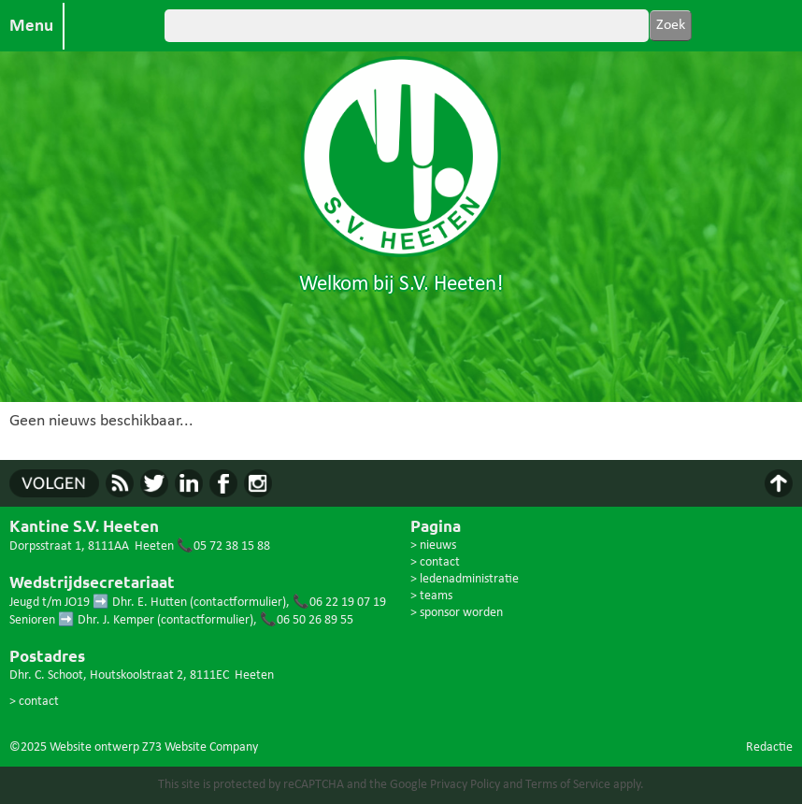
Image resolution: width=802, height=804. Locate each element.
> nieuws (433, 545)
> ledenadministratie (464, 579)
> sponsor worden (456, 613)
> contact (34, 702)
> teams (431, 596)
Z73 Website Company (200, 747)
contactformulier (237, 603)
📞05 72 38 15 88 (223, 546)
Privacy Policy (465, 785)
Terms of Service (567, 785)
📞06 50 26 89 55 (306, 620)
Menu (31, 26)
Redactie (769, 747)
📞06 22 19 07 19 (339, 603)
